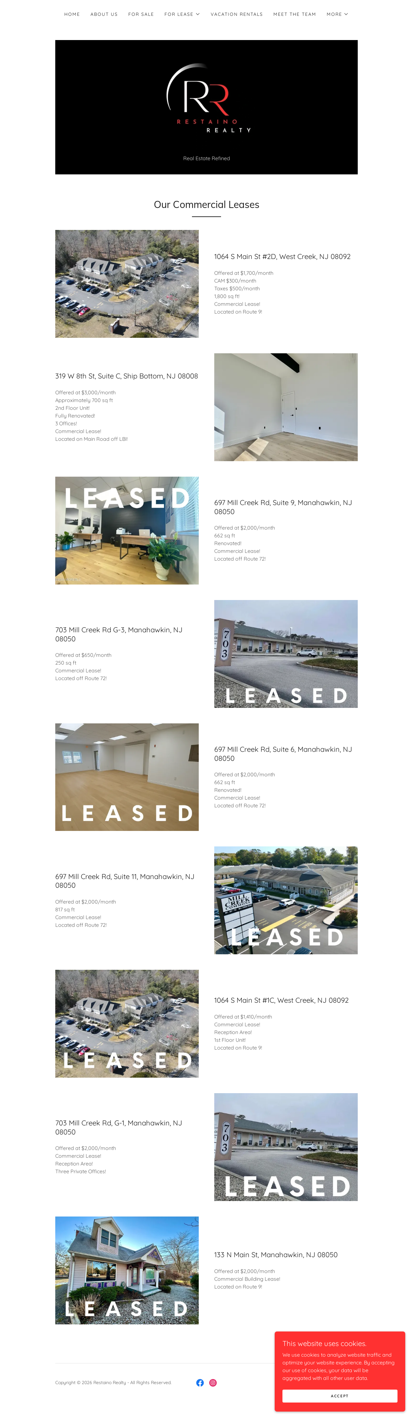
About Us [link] (104, 14)
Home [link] (72, 14)
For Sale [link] (141, 14)
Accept (341, 1395)
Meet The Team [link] (294, 14)
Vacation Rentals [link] (237, 14)
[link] (206, 104)
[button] (182, 14)
